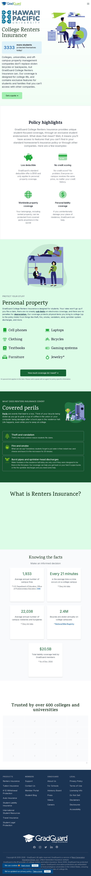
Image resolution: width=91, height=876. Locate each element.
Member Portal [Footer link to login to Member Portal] (32, 790)
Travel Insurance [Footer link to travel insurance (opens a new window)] (10, 818)
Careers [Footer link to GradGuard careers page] (51, 804)
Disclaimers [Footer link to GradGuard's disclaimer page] (75, 800)
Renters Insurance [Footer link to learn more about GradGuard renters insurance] (11, 781)
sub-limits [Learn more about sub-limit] (40, 311)
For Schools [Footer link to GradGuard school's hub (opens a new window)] (52, 786)
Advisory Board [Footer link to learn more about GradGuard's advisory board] (54, 790)
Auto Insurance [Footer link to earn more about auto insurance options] (10, 798)
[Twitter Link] (45, 847)
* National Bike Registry (64, 624)
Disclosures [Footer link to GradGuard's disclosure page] (75, 804)
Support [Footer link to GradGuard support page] (29, 781)
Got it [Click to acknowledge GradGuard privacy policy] (47, 871)
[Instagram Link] (40, 847)
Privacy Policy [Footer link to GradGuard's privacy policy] (76, 781)
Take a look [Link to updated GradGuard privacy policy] (37, 871)
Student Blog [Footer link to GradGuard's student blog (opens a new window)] (31, 795)
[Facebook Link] (34, 847)
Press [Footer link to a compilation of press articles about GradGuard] (49, 795)
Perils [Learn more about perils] (5, 414)
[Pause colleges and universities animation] (87, 762)
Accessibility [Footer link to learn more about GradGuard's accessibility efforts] (75, 809)
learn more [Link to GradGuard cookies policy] (25, 865)
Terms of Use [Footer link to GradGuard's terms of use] (76, 786)
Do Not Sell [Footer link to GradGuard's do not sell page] (75, 795)
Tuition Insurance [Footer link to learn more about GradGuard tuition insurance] (11, 786)
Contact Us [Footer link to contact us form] (30, 786)
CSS (38, 589)
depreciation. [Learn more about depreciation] (20, 314)
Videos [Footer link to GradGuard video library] (50, 800)
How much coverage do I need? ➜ (43, 373)
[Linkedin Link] (51, 847)
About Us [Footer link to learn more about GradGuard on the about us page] (51, 781)
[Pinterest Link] (57, 847)
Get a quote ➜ (12, 95)
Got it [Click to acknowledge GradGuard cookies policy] (35, 865)
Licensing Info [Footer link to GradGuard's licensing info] (76, 790)
